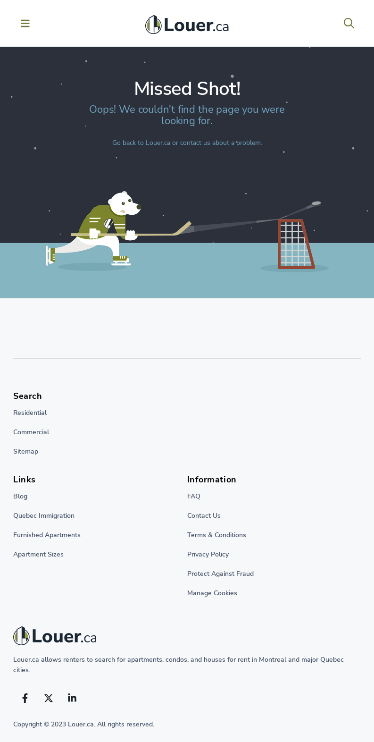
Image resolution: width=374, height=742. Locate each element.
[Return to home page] (187, 638)
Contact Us (204, 515)
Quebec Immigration (44, 515)
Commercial (31, 432)
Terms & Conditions (216, 535)
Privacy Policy (208, 554)
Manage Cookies (212, 593)
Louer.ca (158, 142)
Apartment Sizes (38, 554)
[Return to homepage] (186, 27)
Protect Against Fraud (220, 573)
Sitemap (25, 451)
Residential (30, 412)
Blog (20, 496)
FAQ (193, 496)
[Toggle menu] (25, 23)
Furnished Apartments (47, 535)
